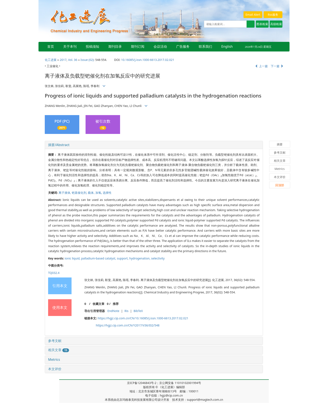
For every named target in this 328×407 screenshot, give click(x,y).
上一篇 (261, 66)
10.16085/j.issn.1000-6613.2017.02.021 (147, 60)
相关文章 (58, 350)
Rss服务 (273, 15)
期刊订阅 (137, 46)
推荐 (116, 304)
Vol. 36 (72, 60)
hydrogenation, (140, 258)
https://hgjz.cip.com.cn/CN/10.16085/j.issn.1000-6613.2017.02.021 (143, 318)
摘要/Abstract (58, 145)
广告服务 (183, 46)
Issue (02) (87, 60)
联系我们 (205, 46)
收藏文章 (98, 304)
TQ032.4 (53, 273)
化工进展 (50, 60)
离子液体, (65, 193)
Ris (126, 311)
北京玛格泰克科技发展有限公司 (137, 400)
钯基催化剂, (80, 193)
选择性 (107, 193)
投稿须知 (92, 46)
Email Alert (253, 15)
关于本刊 (70, 46)
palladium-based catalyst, (99, 258)
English (227, 46)
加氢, (99, 193)
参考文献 (55, 340)
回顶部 (279, 185)
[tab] (154, 145)
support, (123, 258)
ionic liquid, (73, 258)
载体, (91, 193)
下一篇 (277, 66)
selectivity (158, 258)
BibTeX (138, 311)
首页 (50, 46)
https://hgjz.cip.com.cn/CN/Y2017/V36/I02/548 (127, 325)
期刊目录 (115, 46)
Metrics (54, 359)
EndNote (113, 311)
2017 (63, 60)
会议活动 (160, 46)
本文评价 (55, 369)
